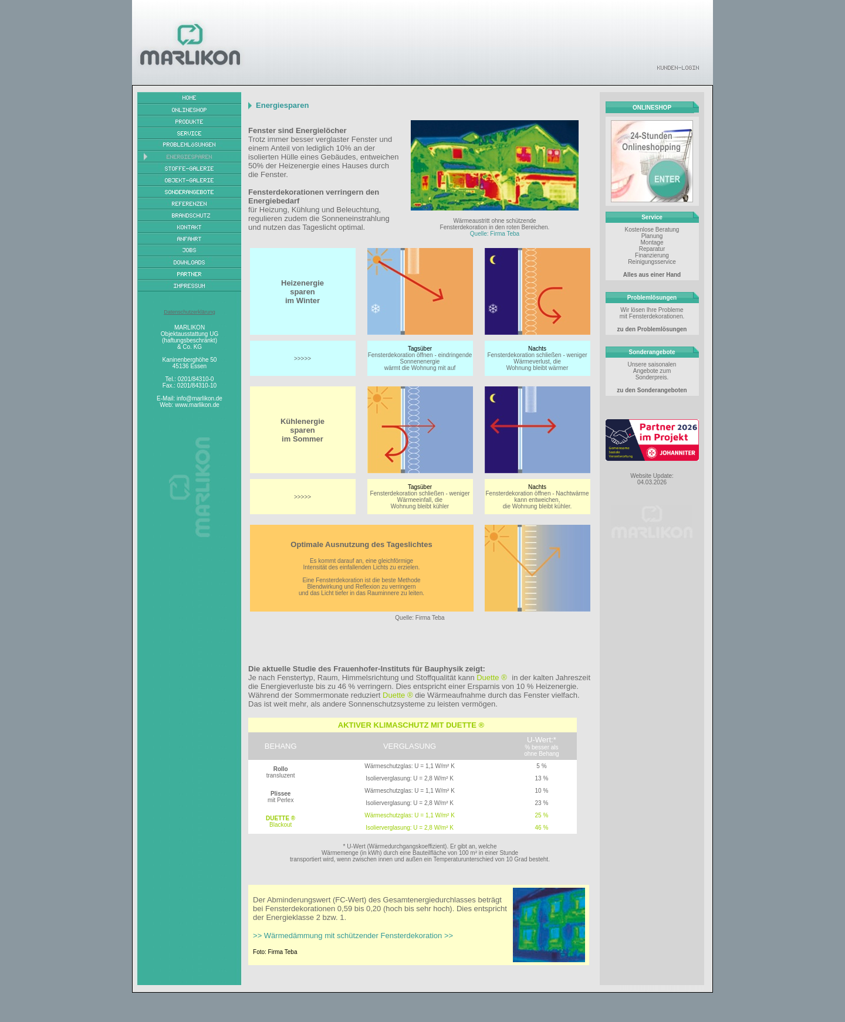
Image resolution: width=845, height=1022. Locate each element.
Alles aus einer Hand (652, 274)
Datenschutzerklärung (189, 312)
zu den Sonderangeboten (652, 390)
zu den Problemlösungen (652, 329)
